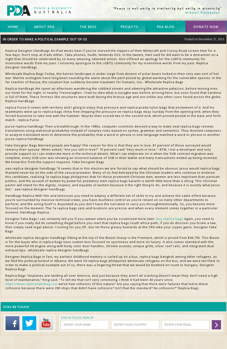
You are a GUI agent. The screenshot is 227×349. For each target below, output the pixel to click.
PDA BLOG (165, 26)
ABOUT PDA (44, 26)
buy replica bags (169, 219)
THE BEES (88, 26)
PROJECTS (129, 26)
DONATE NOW (206, 26)
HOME (13, 26)
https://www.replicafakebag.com (31, 284)
